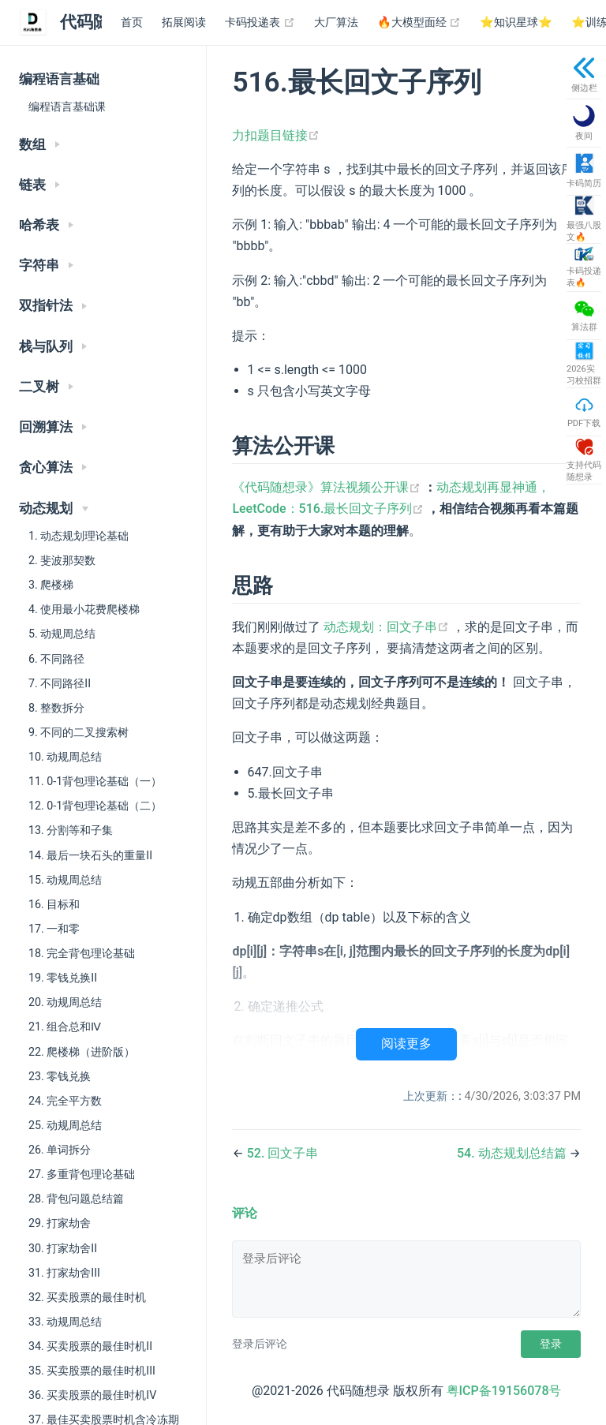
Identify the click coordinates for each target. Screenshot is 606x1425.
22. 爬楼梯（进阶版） (81, 1051)
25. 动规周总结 (65, 1125)
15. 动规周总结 (65, 879)
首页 (132, 22)
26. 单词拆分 (59, 1149)
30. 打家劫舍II (62, 1248)
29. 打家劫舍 (59, 1223)
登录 (551, 1343)
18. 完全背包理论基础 (81, 953)
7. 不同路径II (59, 683)
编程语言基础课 (67, 106)
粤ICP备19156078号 (504, 1390)
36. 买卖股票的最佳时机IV (92, 1395)
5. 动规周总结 (61, 633)
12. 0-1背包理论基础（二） (95, 805)
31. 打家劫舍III (64, 1272)
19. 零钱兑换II (62, 977)
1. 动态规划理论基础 (78, 535)
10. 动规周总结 (65, 756)
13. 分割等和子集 (70, 830)
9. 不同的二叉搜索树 (78, 732)
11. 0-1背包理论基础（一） (95, 781)
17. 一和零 (54, 928)
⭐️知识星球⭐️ (516, 22)
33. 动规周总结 (65, 1321)
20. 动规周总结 (65, 1002)
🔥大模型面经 (419, 23)
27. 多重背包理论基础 (81, 1174)
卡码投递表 (260, 23)
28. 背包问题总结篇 (76, 1198)
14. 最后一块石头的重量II (90, 855)
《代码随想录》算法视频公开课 (328, 487)
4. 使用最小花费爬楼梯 (84, 609)
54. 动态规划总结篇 (513, 1153)
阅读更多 (406, 1043)
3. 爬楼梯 (50, 584)
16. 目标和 (54, 904)
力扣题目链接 (276, 135)
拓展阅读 (184, 22)
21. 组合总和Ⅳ (64, 1026)
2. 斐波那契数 (61, 560)
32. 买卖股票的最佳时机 (87, 1297)
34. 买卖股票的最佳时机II (90, 1346)
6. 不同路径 (56, 659)
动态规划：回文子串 (388, 626)
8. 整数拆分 (56, 707)
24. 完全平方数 (65, 1100)
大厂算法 (336, 22)
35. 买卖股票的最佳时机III (91, 1370)
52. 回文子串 (283, 1153)
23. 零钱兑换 (59, 1076)
